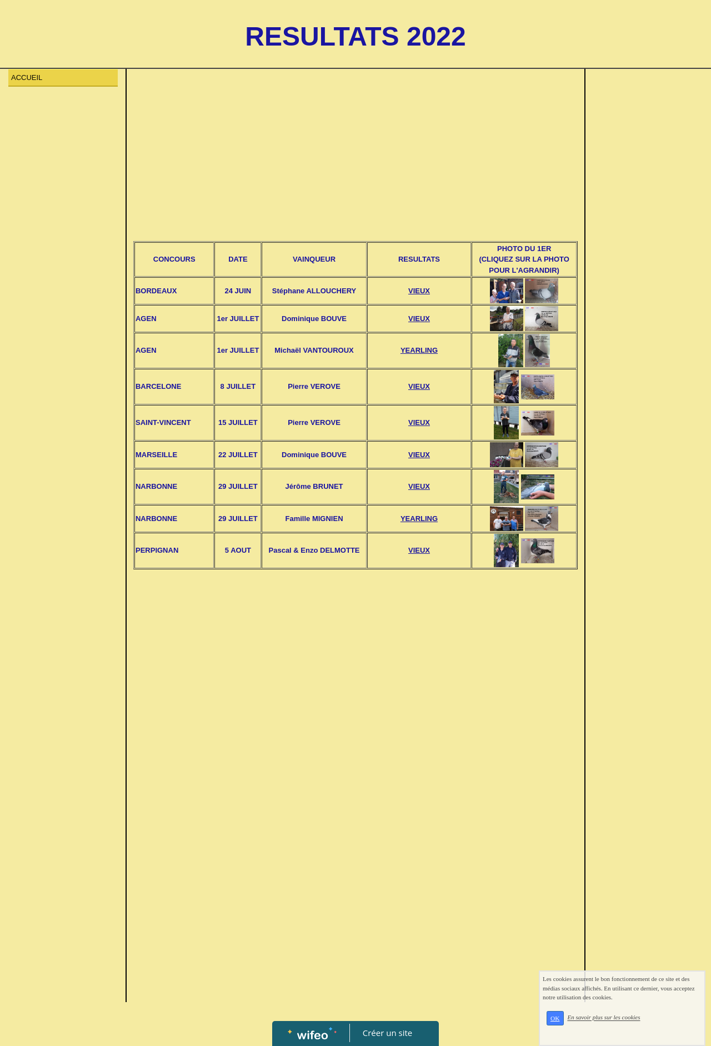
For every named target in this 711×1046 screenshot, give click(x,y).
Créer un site (387, 1032)
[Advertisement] (355, 158)
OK (554, 1018)
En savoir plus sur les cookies (603, 1017)
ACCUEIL (26, 77)
